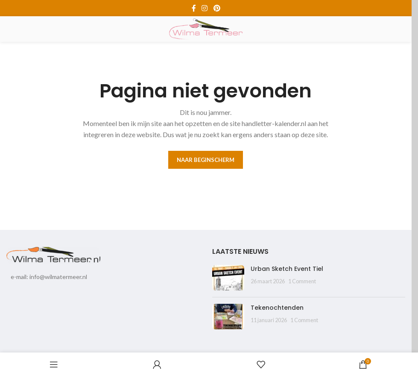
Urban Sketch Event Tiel (287, 268)
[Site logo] (206, 28)
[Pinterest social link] (216, 8)
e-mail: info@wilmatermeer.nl (49, 276)
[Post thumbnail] (228, 278)
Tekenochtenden (277, 307)
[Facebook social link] (194, 8)
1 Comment (302, 281)
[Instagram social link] (204, 8)
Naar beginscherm (205, 159)
